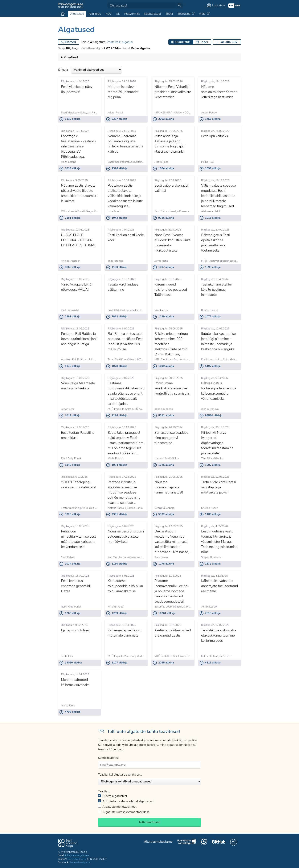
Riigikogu (95, 14)
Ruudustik (182, 42)
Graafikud (71, 57)
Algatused (77, 14)
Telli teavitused (149, 822)
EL (118, 14)
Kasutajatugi (152, 14)
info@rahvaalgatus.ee (77, 855)
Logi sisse (218, 5)
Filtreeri (70, 42)
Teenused (184, 14)
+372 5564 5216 (76, 859)
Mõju (202, 14)
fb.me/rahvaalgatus (79, 862)
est (231, 5)
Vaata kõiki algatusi (120, 42)
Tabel (204, 42)
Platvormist (132, 14)
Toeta (169, 14)
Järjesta (90, 70)
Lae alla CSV (228, 42)
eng (237, 5)
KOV (109, 14)
